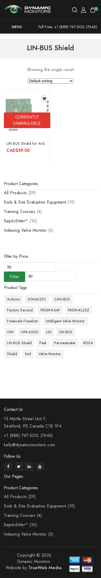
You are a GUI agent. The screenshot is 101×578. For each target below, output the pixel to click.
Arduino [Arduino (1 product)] (13, 299)
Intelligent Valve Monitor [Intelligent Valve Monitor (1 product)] (65, 321)
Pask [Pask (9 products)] (43, 342)
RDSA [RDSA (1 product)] (88, 342)
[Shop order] (50, 81)
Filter (14, 277)
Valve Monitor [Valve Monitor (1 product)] (50, 353)
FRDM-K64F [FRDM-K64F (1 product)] (50, 310)
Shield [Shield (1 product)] (12, 353)
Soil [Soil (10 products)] (28, 353)
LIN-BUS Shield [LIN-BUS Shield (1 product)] (19, 342)
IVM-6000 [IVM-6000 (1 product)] (29, 332)
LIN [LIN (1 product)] (49, 332)
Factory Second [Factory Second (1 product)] (20, 310)
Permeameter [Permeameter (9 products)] (65, 342)
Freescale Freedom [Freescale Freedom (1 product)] (22, 321)
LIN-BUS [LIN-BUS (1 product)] (66, 332)
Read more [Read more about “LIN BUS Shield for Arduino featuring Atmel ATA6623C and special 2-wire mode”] (44, 99)
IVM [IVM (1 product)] (10, 332)
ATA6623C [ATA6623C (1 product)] (37, 299)
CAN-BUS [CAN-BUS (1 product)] (62, 299)
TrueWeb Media (45, 568)
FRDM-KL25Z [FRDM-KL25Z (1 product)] (78, 310)
